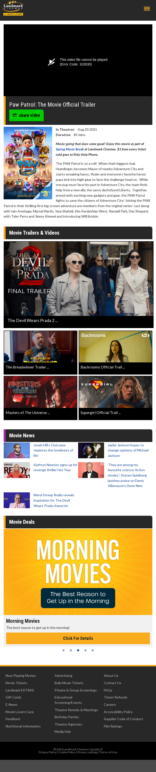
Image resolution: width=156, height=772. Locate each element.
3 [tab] (78, 650)
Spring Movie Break (70, 149)
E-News (11, 704)
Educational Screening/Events (68, 700)
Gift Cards (13, 697)
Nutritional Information (23, 726)
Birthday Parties (67, 717)
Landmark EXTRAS (20, 690)
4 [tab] (85, 650)
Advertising (63, 675)
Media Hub (63, 731)
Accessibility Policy (118, 712)
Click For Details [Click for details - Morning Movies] (78, 638)
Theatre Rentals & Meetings (76, 710)
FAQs (108, 690)
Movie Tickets (16, 683)
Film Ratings (113, 726)
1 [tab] (63, 650)
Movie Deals (22, 522)
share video (26, 115)
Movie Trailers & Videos (34, 233)
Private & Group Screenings (76, 690)
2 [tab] (70, 650)
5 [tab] (92, 650)
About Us (111, 675)
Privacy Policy (47, 752)
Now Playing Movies (21, 675)
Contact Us (112, 683)
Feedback (13, 719)
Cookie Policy (67, 752)
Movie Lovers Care (20, 712)
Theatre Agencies (68, 724)
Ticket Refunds (115, 697)
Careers (110, 704)
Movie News (22, 435)
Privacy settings (88, 752)
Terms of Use (108, 752)
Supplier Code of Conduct (123, 719)
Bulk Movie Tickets (69, 683)
